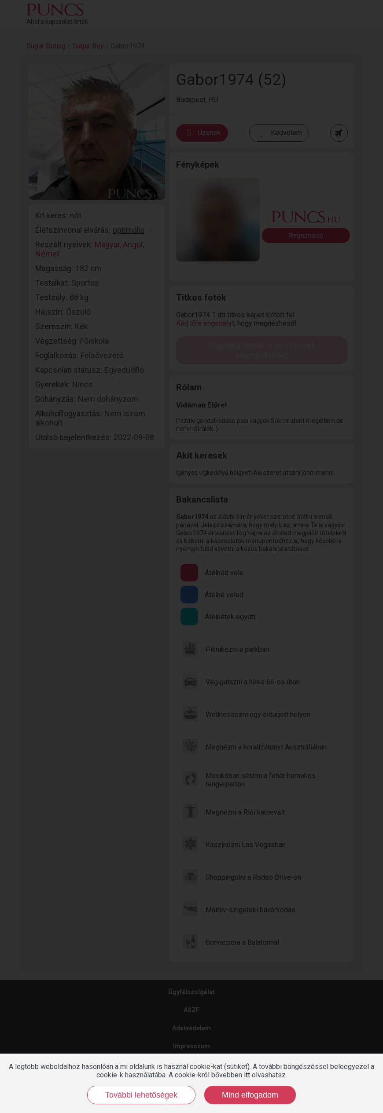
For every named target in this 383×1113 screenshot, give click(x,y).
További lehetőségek (141, 1095)
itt (247, 1075)
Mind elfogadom (250, 1095)
